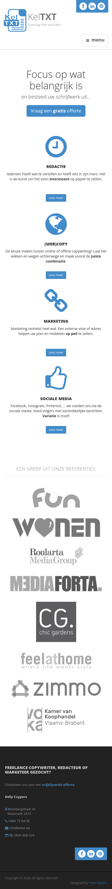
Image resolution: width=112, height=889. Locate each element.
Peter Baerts (98, 882)
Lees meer (56, 198)
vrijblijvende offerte (58, 784)
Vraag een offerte (56, 111)
